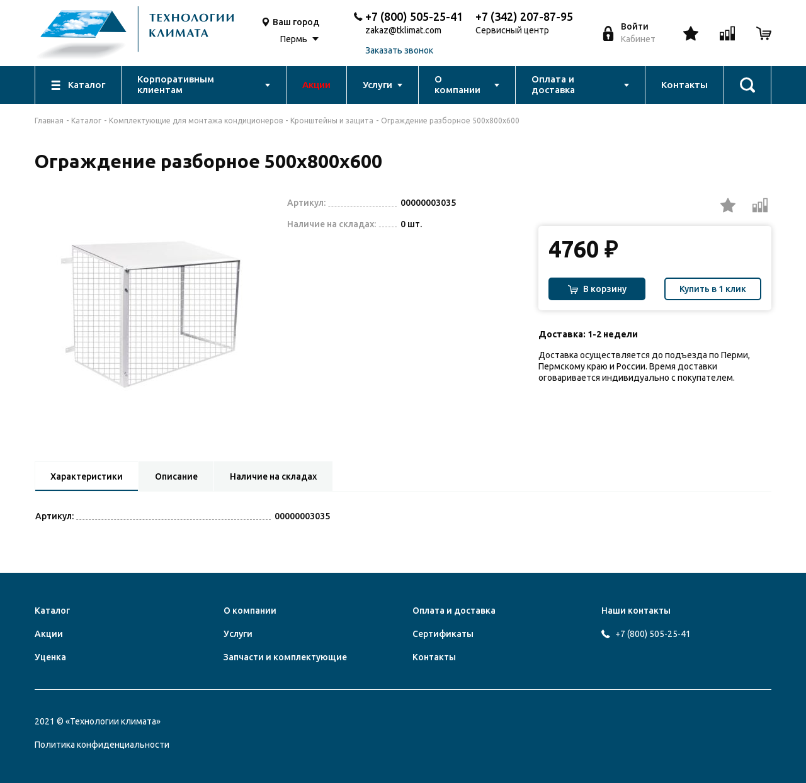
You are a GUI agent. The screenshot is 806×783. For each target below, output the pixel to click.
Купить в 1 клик (712, 289)
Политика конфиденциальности (102, 745)
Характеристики (86, 476)
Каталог (86, 120)
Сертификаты (443, 634)
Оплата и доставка (454, 611)
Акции (49, 634)
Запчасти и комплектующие (285, 657)
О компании (250, 611)
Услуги (238, 634)
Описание (176, 476)
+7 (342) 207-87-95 (524, 16)
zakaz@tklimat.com (403, 30)
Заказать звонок (399, 50)
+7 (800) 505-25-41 (414, 16)
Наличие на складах (273, 476)
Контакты (434, 657)
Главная (49, 120)
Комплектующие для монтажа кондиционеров (196, 120)
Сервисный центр (512, 30)
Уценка (50, 657)
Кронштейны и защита (331, 120)
